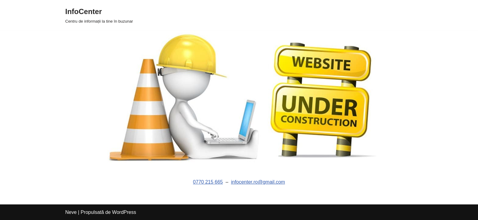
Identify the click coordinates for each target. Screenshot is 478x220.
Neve (71, 212)
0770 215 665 (208, 182)
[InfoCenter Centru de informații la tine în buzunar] (99, 15)
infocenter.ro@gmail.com (258, 182)
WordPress (124, 212)
